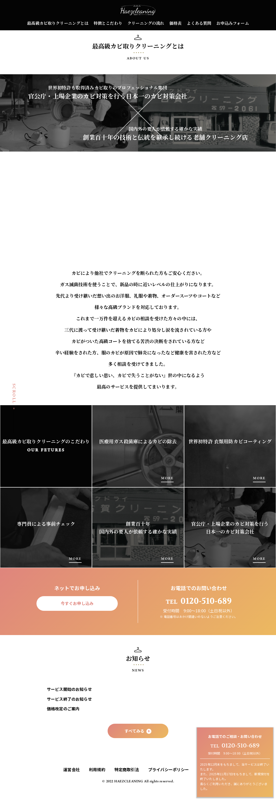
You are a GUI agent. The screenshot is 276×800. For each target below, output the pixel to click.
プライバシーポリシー (168, 779)
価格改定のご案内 (63, 718)
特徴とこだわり (108, 23)
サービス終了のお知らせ (69, 709)
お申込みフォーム (232, 23)
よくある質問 (199, 23)
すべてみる (138, 741)
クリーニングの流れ (145, 23)
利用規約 (97, 779)
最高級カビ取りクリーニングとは (57, 23)
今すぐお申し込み (77, 613)
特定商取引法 (126, 779)
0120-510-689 (235, 745)
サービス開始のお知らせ (69, 699)
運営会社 (71, 779)
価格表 (175, 23)
